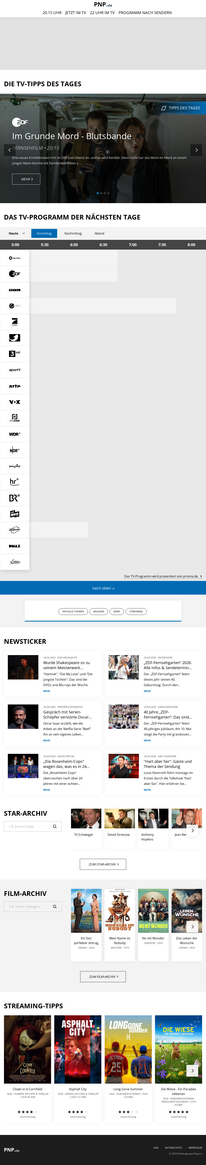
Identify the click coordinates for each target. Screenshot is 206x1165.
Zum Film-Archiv (103, 977)
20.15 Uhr (52, 12)
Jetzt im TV (75, 12)
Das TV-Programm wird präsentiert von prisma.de (163, 576)
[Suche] (33, 826)
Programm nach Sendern (145, 12)
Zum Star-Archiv (104, 864)
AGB (155, 1147)
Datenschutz (173, 1147)
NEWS (116, 611)
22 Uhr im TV (102, 12)
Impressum (195, 1147)
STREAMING (136, 611)
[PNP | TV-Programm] (103, 4)
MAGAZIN (98, 611)
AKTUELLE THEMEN (73, 611)
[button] (98, 193)
